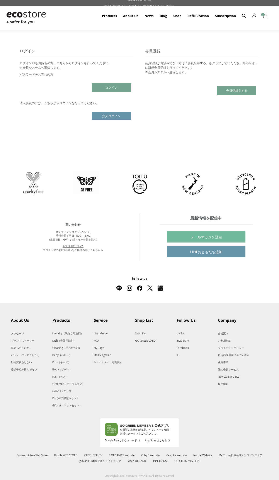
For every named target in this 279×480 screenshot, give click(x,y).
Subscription (225, 16)
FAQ (96, 340)
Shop (177, 16)
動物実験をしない (21, 362)
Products (109, 16)
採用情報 (223, 384)
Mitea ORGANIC (137, 461)
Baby (62, 355)
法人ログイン (111, 116)
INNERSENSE (160, 461)
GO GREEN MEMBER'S (187, 461)
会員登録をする (236, 90)
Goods (63, 391)
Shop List (140, 333)
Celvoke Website (176, 455)
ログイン (111, 87)
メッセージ (17, 333)
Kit (65, 398)
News (149, 16)
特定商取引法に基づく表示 (233, 355)
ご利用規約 (224, 340)
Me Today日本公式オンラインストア (240, 455)
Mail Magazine (102, 355)
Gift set (67, 405)
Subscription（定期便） (108, 362)
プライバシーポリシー (231, 348)
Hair (60, 376)
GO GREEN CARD (145, 340)
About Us (130, 16)
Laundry (67, 333)
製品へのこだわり (21, 348)
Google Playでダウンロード (121, 440)
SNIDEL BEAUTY (92, 455)
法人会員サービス (228, 369)
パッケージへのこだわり (25, 355)
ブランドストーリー (22, 340)
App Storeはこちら (156, 440)
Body (62, 369)
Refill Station (198, 16)
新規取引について (73, 246)
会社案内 (223, 333)
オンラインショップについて (73, 232)
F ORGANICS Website (122, 455)
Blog (163, 16)
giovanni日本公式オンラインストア (100, 461)
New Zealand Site (228, 376)
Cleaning (66, 348)
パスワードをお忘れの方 (36, 74)
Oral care (68, 384)
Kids (61, 362)
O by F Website (150, 455)
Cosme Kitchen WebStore (32, 455)
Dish (64, 340)
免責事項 (223, 362)
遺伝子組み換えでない (24, 369)
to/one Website (202, 455)
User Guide (101, 333)
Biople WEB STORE (65, 455)
